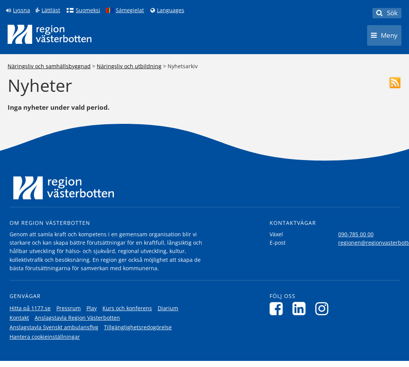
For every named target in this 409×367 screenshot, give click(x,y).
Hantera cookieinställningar (45, 336)
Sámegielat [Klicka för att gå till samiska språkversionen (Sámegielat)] (130, 10)
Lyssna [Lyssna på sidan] (21, 10)
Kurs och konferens (127, 308)
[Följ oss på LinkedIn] (301, 308)
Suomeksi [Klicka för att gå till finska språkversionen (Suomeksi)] (88, 10)
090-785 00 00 (356, 234)
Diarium (168, 308)
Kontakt (19, 317)
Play (91, 308)
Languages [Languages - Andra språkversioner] (170, 10)
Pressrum (68, 308)
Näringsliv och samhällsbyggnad (49, 66)
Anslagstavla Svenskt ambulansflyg (54, 327)
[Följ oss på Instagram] (323, 308)
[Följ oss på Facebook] (278, 308)
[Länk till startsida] (49, 34)
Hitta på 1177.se (30, 308)
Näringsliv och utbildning (129, 66)
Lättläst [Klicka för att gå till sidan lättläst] (51, 10)
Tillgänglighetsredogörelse (138, 327)
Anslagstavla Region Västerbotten (77, 317)
